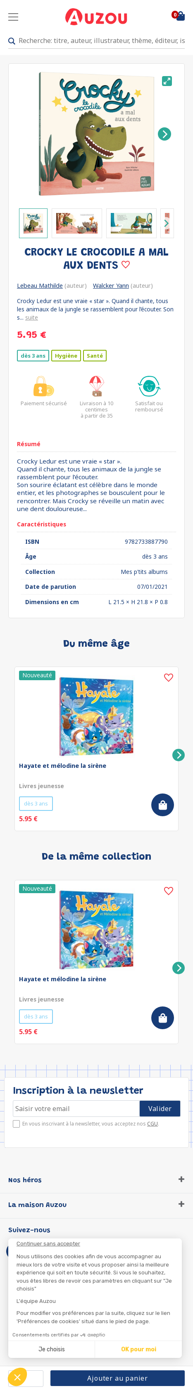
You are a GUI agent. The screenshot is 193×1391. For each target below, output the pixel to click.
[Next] (164, 134)
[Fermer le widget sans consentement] (99, 1244)
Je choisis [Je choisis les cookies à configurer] (51, 1349)
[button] (17, 1377)
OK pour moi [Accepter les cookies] (138, 1349)
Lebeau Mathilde (40, 285)
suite (31, 317)
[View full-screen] (167, 81)
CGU (152, 1123)
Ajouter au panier (117, 1378)
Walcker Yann (111, 285)
